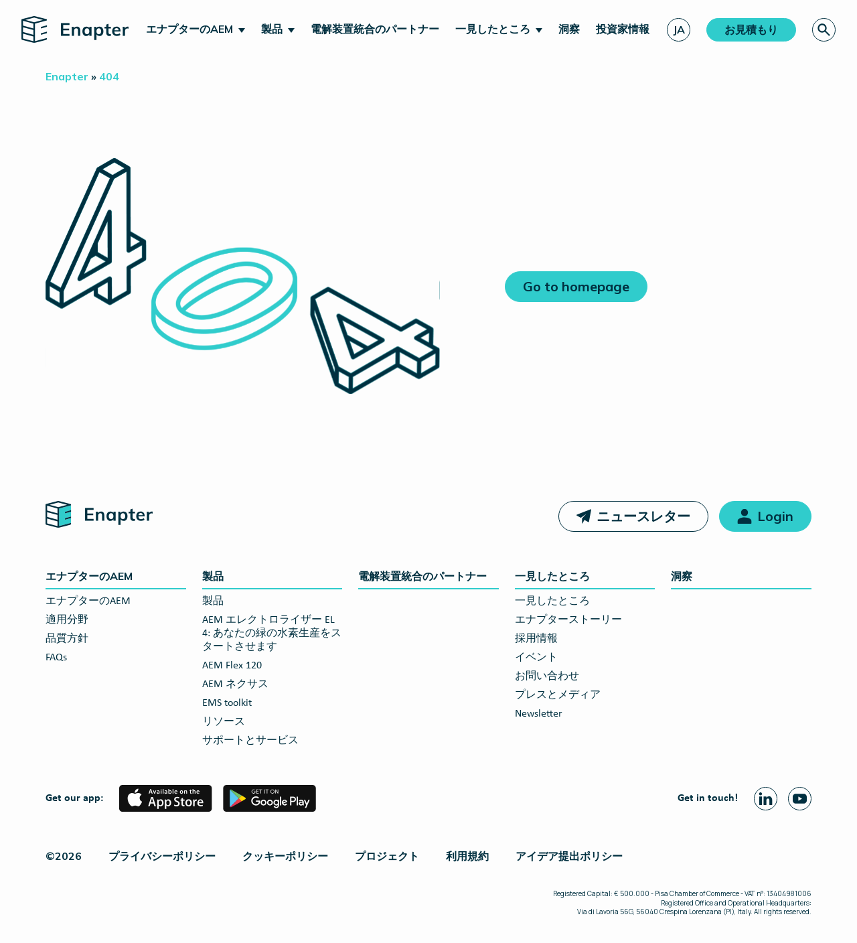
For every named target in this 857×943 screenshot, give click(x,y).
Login (775, 516)
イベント (536, 657)
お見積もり (751, 29)
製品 (272, 28)
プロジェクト (387, 856)
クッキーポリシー (285, 856)
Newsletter (538, 714)
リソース (223, 722)
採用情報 (536, 639)
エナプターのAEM (189, 28)
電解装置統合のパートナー (375, 28)
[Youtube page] (799, 798)
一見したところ (492, 28)
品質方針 (67, 639)
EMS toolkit (227, 703)
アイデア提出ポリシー (569, 856)
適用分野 (67, 620)
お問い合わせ (547, 676)
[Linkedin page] (765, 798)
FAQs (56, 657)
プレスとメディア (558, 695)
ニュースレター (643, 516)
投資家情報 (622, 28)
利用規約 (467, 856)
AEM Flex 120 (232, 665)
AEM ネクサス (235, 684)
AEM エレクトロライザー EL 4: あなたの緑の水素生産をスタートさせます (271, 633)
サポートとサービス (250, 740)
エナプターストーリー (568, 620)
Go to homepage (576, 286)
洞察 (569, 28)
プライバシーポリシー (162, 856)
